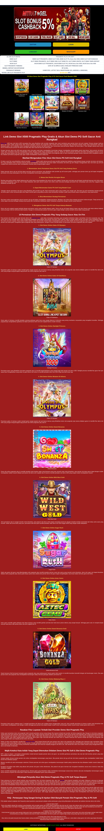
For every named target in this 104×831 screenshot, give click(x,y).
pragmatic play (36, 218)
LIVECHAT (33, 52)
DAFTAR (33, 44)
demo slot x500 (30, 741)
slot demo (33, 161)
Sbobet (48, 825)
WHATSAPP (71, 52)
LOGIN (70, 44)
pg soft (62, 780)
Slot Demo (56, 825)
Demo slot (4, 143)
